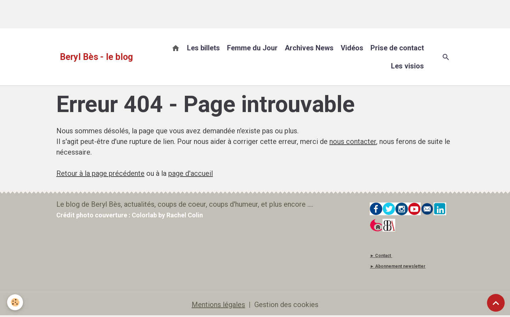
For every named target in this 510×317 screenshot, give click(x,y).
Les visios (407, 66)
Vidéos (352, 48)
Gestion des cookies (286, 304)
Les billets (203, 48)
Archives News (309, 48)
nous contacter (352, 141)
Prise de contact (397, 48)
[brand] (96, 57)
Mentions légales (218, 304)
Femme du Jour (252, 48)
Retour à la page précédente (100, 173)
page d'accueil (190, 173)
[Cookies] (15, 302)
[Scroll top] (496, 303)
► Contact (380, 255)
